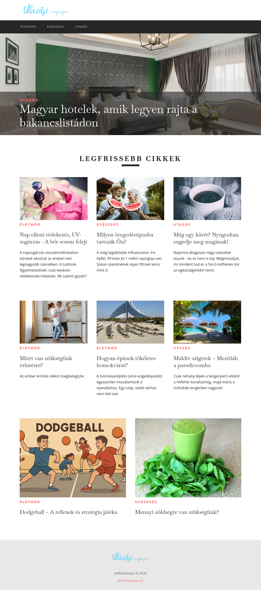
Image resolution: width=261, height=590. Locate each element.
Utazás (29, 100)
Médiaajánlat (130, 580)
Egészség (108, 224)
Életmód (30, 224)
